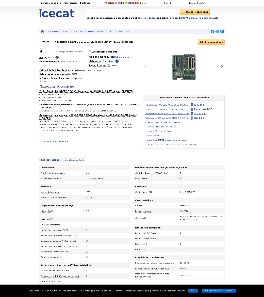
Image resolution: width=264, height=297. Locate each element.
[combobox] (131, 12)
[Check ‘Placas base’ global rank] (117, 61)
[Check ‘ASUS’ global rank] (57, 57)
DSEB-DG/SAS (72, 61)
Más (144, 3)
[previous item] (146, 66)
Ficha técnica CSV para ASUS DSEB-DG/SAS (166, 118)
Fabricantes (70, 3)
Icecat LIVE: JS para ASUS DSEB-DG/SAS (164, 109)
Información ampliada (218, 290)
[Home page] (62, 13)
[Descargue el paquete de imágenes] (162, 122)
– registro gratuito (207, 18)
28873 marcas (189, 18)
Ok (192, 290)
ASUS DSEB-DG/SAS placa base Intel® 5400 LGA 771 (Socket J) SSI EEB (97, 31)
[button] (160, 126)
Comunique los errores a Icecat (54, 141)
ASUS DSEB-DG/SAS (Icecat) (58, 87)
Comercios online (51, 3)
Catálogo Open (146, 18)
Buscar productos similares (69, 51)
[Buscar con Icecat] (195, 12)
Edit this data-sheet (211, 42)
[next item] (221, 66)
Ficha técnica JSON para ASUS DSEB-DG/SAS (167, 113)
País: (166, 3)
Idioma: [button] (192, 3)
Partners (85, 3)
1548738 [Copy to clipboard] (114, 65)
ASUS (51, 57)
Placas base (53, 31)
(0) (45, 51)
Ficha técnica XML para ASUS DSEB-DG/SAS (166, 105)
